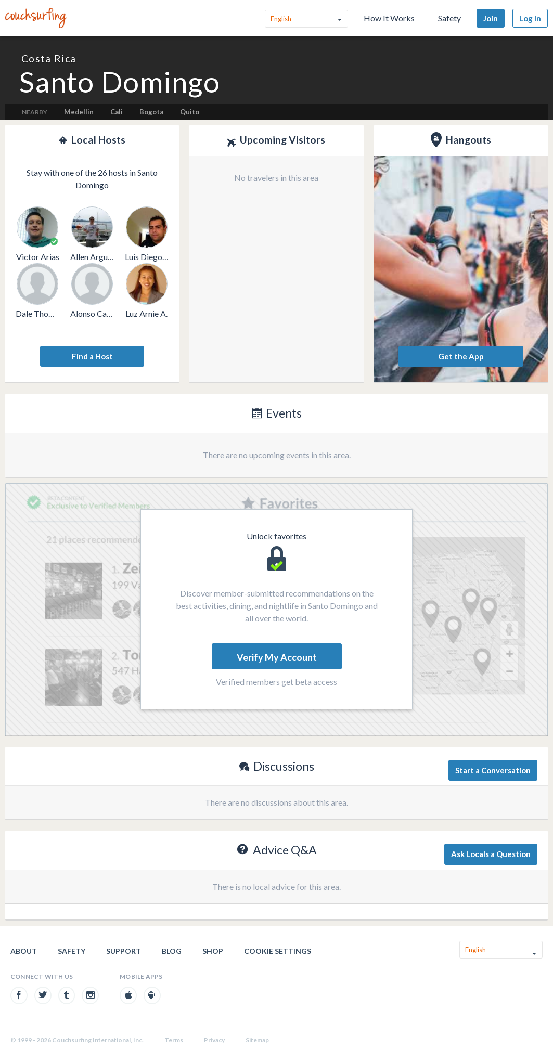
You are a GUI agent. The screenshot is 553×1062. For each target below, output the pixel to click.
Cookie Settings (277, 951)
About (23, 951)
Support (123, 951)
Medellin (79, 112)
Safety (449, 18)
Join (490, 18)
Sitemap (257, 1040)
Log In (530, 18)
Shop (212, 951)
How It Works (389, 18)
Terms (173, 1040)
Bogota (151, 112)
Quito (189, 112)
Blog (172, 951)
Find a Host (92, 356)
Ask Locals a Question (491, 854)
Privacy (214, 1040)
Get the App (461, 356)
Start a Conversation (493, 770)
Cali (116, 112)
